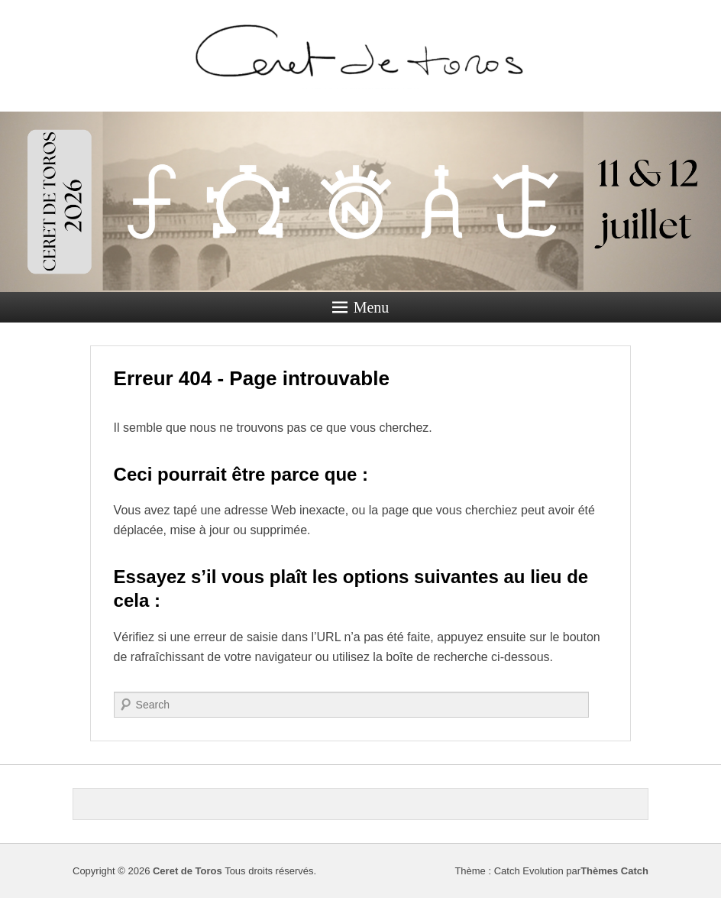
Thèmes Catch (614, 871)
